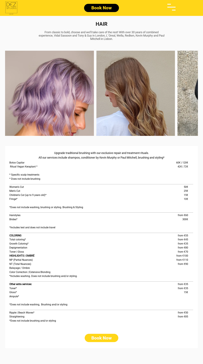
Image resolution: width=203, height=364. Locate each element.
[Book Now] (101, 8)
